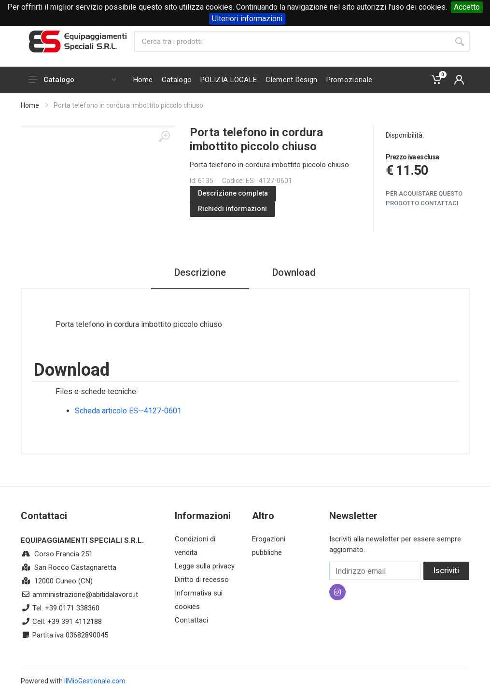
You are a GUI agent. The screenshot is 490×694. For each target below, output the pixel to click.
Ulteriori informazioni (247, 18)
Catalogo (72, 79)
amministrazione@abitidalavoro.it (85, 594)
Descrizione (200, 272)
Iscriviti (446, 570)
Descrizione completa (233, 193)
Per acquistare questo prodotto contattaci (424, 198)
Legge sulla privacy (205, 566)
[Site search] (291, 41)
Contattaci (191, 620)
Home (30, 105)
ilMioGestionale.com (95, 681)
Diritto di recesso (202, 579)
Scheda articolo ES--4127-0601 (128, 410)
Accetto (467, 7)
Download (294, 272)
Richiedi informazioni (232, 208)
